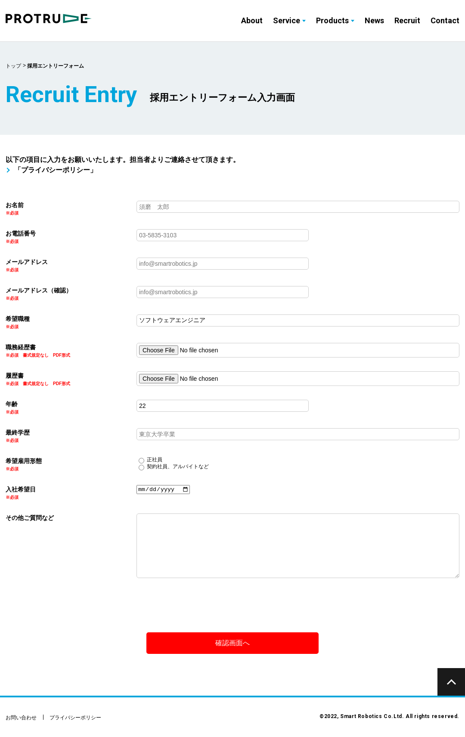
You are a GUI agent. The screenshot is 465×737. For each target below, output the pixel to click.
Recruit (407, 20)
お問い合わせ (21, 718)
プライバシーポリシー (75, 718)
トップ (13, 66)
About (252, 20)
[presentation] (71, 602)
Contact (445, 20)
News (374, 20)
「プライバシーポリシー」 (55, 170)
